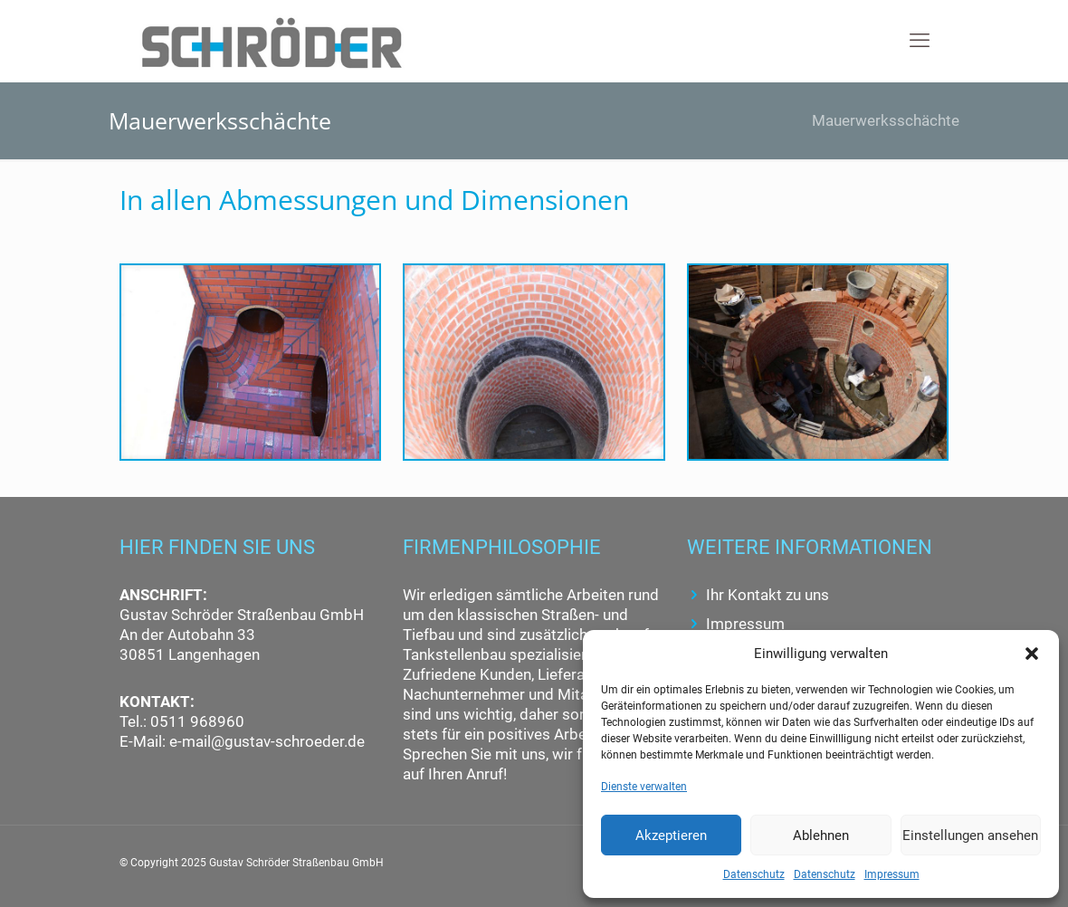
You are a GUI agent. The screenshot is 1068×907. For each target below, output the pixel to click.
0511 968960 (195, 721)
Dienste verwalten (644, 786)
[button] (1032, 653)
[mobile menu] (919, 40)
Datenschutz (754, 874)
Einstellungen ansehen (970, 835)
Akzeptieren (671, 835)
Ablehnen (821, 835)
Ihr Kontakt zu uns (767, 595)
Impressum (892, 874)
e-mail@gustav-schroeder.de (267, 741)
